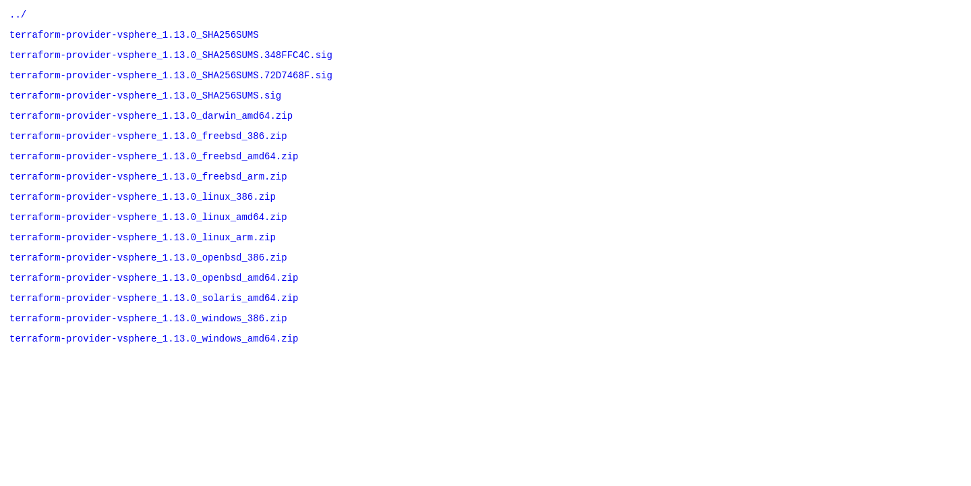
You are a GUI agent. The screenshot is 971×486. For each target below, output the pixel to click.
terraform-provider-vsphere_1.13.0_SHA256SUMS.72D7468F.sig (170, 82)
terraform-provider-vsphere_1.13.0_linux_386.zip (142, 216)
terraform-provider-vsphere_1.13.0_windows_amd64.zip (153, 372)
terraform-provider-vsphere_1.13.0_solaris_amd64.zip (153, 327)
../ (17, 15)
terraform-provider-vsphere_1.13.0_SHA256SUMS (134, 38)
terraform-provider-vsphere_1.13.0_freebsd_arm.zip (148, 194)
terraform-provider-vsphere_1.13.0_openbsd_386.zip (148, 283)
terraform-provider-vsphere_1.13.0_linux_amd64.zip (148, 238)
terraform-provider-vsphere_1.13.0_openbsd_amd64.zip (153, 305)
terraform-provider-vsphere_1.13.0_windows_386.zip (148, 350)
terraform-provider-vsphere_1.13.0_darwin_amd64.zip (151, 127)
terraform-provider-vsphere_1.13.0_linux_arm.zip (142, 260)
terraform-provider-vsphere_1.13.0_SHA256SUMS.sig (145, 105)
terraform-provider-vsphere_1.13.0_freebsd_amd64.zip (153, 171)
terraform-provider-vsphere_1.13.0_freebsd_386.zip (148, 149)
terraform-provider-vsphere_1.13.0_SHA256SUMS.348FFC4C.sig (170, 60)
